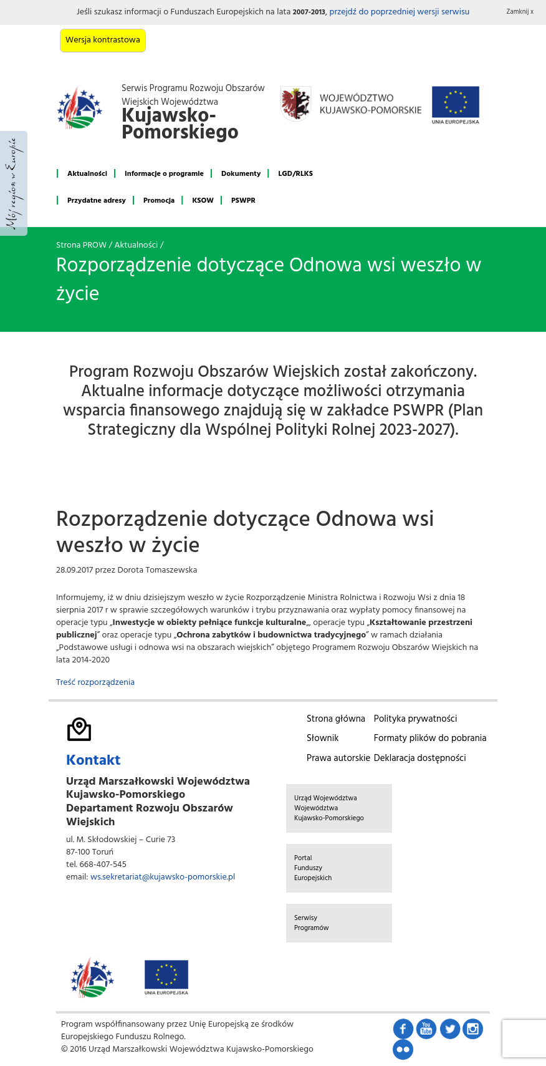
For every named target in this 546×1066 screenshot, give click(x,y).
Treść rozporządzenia (95, 683)
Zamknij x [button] (520, 12)
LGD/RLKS (295, 174)
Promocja (159, 201)
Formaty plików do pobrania (430, 738)
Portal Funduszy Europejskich (313, 868)
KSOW (203, 201)
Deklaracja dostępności (420, 758)
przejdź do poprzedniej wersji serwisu (399, 12)
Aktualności (87, 174)
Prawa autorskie (338, 758)
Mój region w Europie (13, 183)
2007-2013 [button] (309, 12)
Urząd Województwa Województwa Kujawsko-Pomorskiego (329, 808)
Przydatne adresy (96, 201)
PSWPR (243, 201)
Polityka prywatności (415, 719)
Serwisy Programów (311, 923)
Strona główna (336, 719)
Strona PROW (81, 245)
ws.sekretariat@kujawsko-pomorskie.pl (162, 877)
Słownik (322, 738)
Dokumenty (241, 174)
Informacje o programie (164, 174)
